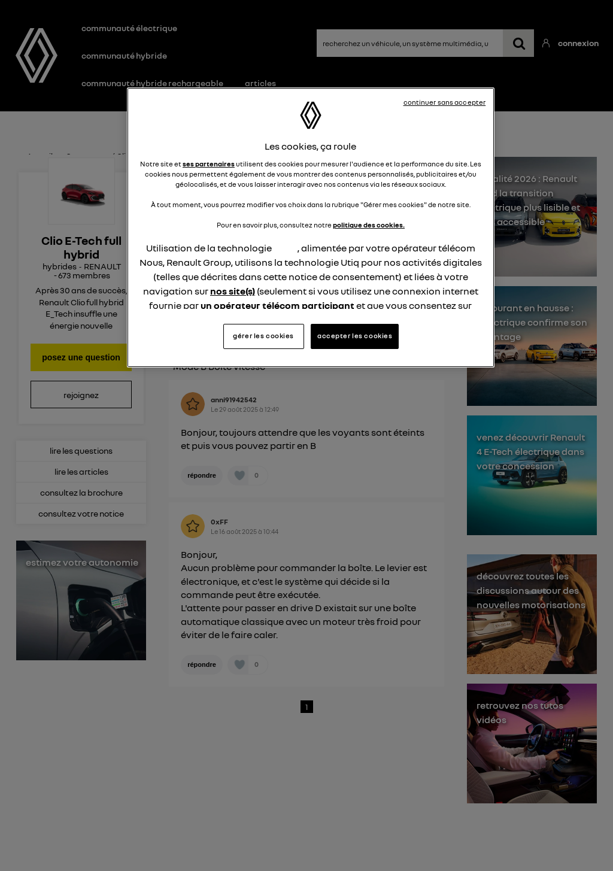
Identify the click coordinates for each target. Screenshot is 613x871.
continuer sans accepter (444, 102)
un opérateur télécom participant (277, 305)
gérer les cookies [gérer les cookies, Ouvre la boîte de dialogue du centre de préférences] (263, 336)
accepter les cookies (354, 336)
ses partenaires (209, 164)
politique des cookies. (369, 225)
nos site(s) (232, 291)
